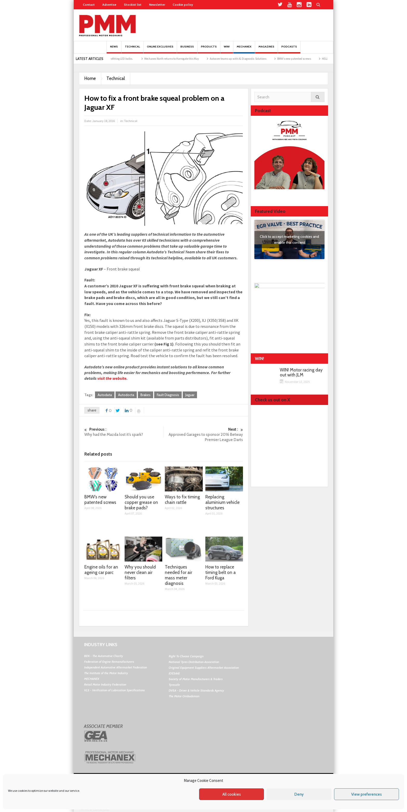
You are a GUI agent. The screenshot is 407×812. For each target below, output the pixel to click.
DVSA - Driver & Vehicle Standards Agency (196, 690)
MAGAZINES (266, 49)
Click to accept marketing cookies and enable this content (289, 239)
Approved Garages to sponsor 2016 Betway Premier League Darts (203, 434)
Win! (226, 49)
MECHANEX (91, 679)
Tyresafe (174, 685)
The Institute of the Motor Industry (106, 673)
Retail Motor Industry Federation (105, 684)
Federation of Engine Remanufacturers (109, 662)
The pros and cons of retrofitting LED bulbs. (113, 58)
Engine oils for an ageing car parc (101, 569)
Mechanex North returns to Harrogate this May (177, 58)
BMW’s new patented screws (300, 58)
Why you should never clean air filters (140, 572)
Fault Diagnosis (168, 395)
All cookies (231, 794)
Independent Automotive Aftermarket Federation (115, 667)
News (114, 49)
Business (187, 49)
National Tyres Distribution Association (194, 662)
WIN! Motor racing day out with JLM (301, 372)
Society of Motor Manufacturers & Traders (196, 679)
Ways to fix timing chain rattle (182, 499)
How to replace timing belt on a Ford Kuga (220, 572)
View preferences (366, 794)
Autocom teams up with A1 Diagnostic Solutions (244, 58)
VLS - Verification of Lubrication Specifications (114, 690)
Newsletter (157, 4)
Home (90, 78)
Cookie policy (183, 4)
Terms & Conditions (94, 809)
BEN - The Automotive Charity (103, 656)
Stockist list (132, 4)
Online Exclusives (160, 49)
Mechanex (244, 49)
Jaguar (189, 395)
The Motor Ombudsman (184, 696)
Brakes (145, 395)
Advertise (109, 4)
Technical (132, 49)
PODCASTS (289, 49)
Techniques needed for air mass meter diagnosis (178, 575)
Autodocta (126, 395)
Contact (89, 4)
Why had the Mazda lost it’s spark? (124, 432)
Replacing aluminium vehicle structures (222, 502)
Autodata (105, 395)
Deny (299, 794)
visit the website (111, 378)
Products (209, 49)
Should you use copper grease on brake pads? (141, 502)
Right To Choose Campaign (186, 656)
